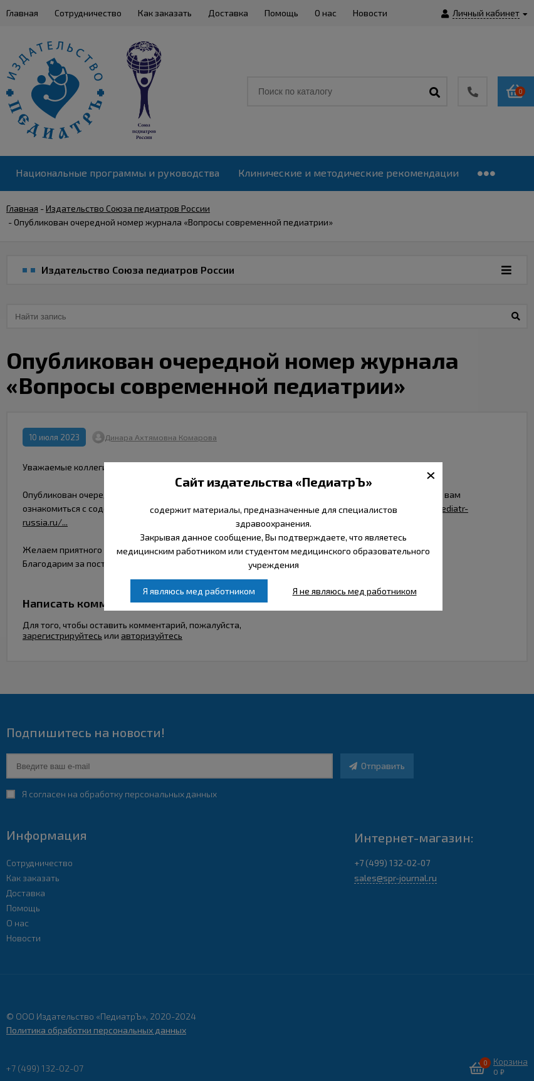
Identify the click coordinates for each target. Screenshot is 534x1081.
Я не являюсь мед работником (355, 591)
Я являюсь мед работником (199, 591)
